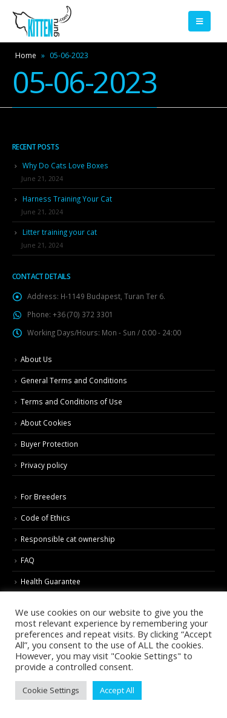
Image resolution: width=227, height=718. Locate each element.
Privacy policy (44, 465)
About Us (36, 359)
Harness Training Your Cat (67, 198)
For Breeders (44, 496)
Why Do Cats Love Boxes (65, 165)
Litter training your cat (59, 232)
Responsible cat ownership (68, 539)
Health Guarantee (51, 581)
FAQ (28, 560)
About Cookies (46, 422)
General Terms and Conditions (74, 380)
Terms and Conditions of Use (71, 401)
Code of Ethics (45, 517)
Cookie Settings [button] (50, 690)
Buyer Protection (49, 444)
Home (25, 55)
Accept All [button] (117, 690)
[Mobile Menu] (199, 21)
